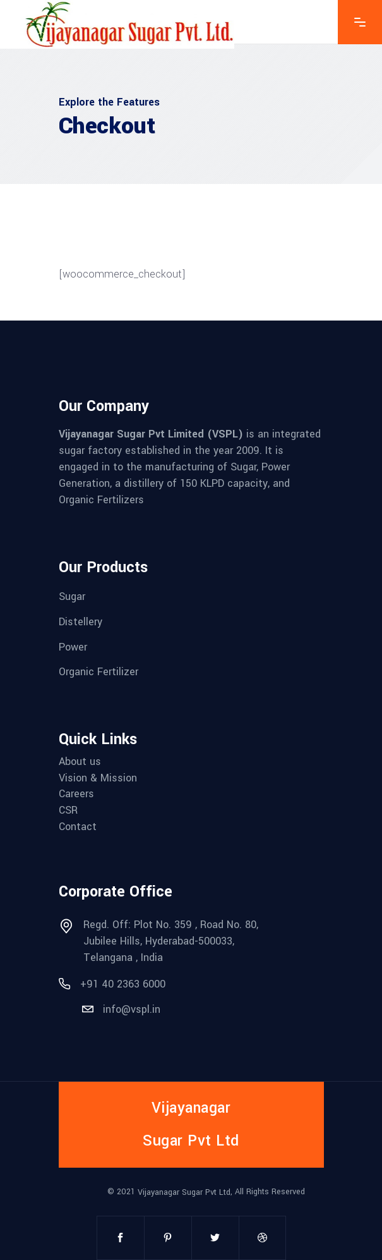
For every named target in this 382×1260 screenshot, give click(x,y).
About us (80, 761)
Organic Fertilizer (98, 671)
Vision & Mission (98, 777)
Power (73, 646)
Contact (78, 826)
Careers (76, 793)
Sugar (72, 596)
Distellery (80, 622)
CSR (68, 810)
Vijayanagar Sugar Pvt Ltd (184, 1192)
